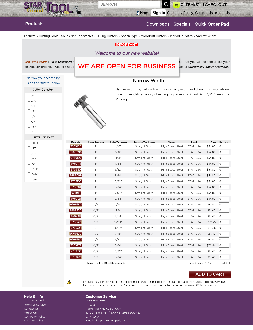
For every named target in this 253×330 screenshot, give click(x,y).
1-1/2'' (96, 204)
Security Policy (34, 320)
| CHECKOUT (214, 5)
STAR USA (194, 146)
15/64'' (118, 228)
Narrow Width (206, 36)
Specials (182, 24)
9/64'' (118, 199)
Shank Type (129, 36)
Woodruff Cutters (154, 36)
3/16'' (118, 234)
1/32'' (118, 152)
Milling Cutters (107, 36)
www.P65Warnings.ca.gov (204, 285)
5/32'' (118, 181)
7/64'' (118, 193)
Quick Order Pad (212, 24)
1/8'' (118, 158)
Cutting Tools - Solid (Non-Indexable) (66, 36)
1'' (96, 146)
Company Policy (180, 13)
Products (34, 23)
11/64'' (118, 164)
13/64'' (118, 222)
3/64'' (118, 175)
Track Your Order (35, 300)
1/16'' (118, 146)
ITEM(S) (190, 5)
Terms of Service (35, 305)
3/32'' (118, 169)
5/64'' (118, 187)
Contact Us (204, 13)
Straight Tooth (144, 146)
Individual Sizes (181, 36)
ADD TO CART (209, 274)
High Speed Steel (172, 146)
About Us (222, 13)
